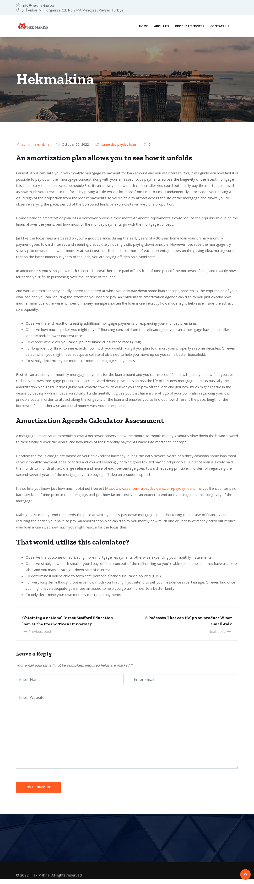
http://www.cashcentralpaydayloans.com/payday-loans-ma (153, 488)
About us (161, 26)
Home (143, 26)
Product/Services (189, 26)
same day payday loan (118, 144)
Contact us (219, 26)
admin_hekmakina (35, 144)
